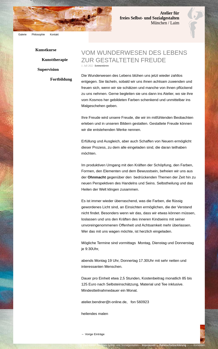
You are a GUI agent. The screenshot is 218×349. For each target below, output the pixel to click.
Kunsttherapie (55, 59)
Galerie (22, 34)
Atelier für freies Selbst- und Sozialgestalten (149, 15)
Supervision (48, 69)
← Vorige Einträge (93, 334)
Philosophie (38, 34)
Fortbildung (61, 79)
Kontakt (54, 34)
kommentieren (102, 65)
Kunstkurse (45, 50)
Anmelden (199, 345)
